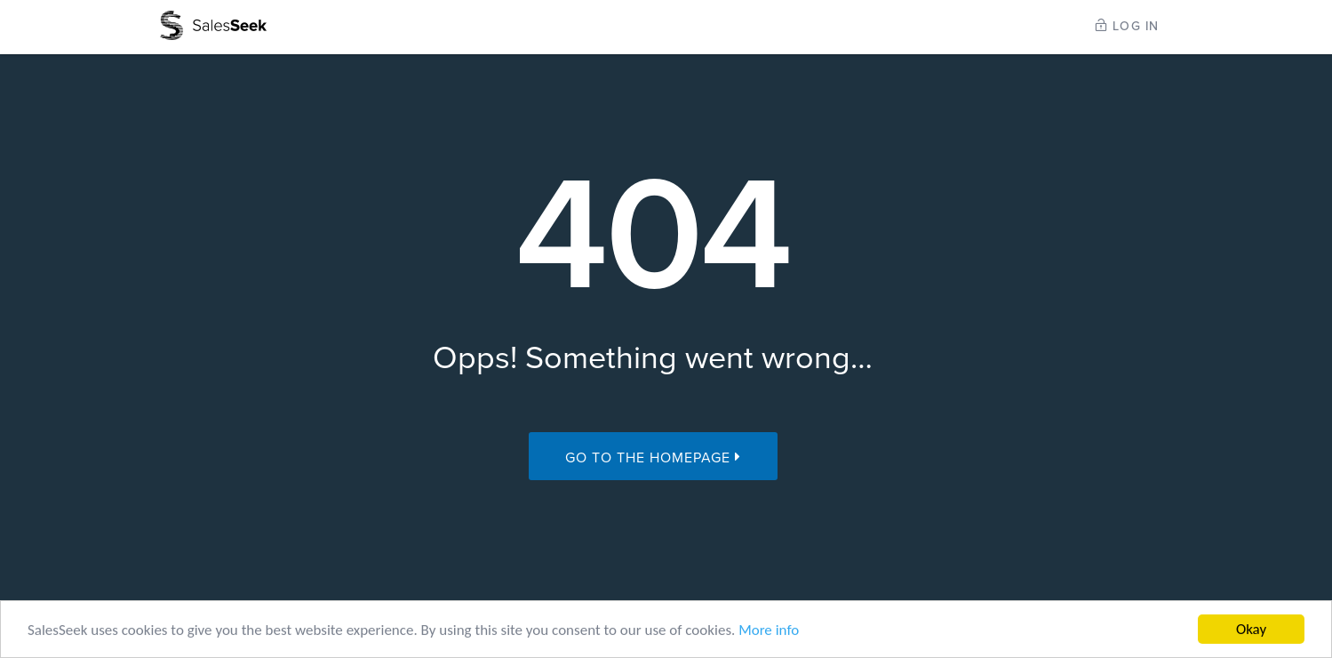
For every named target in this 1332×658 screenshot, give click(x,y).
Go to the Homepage (653, 458)
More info (768, 631)
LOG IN (1127, 26)
